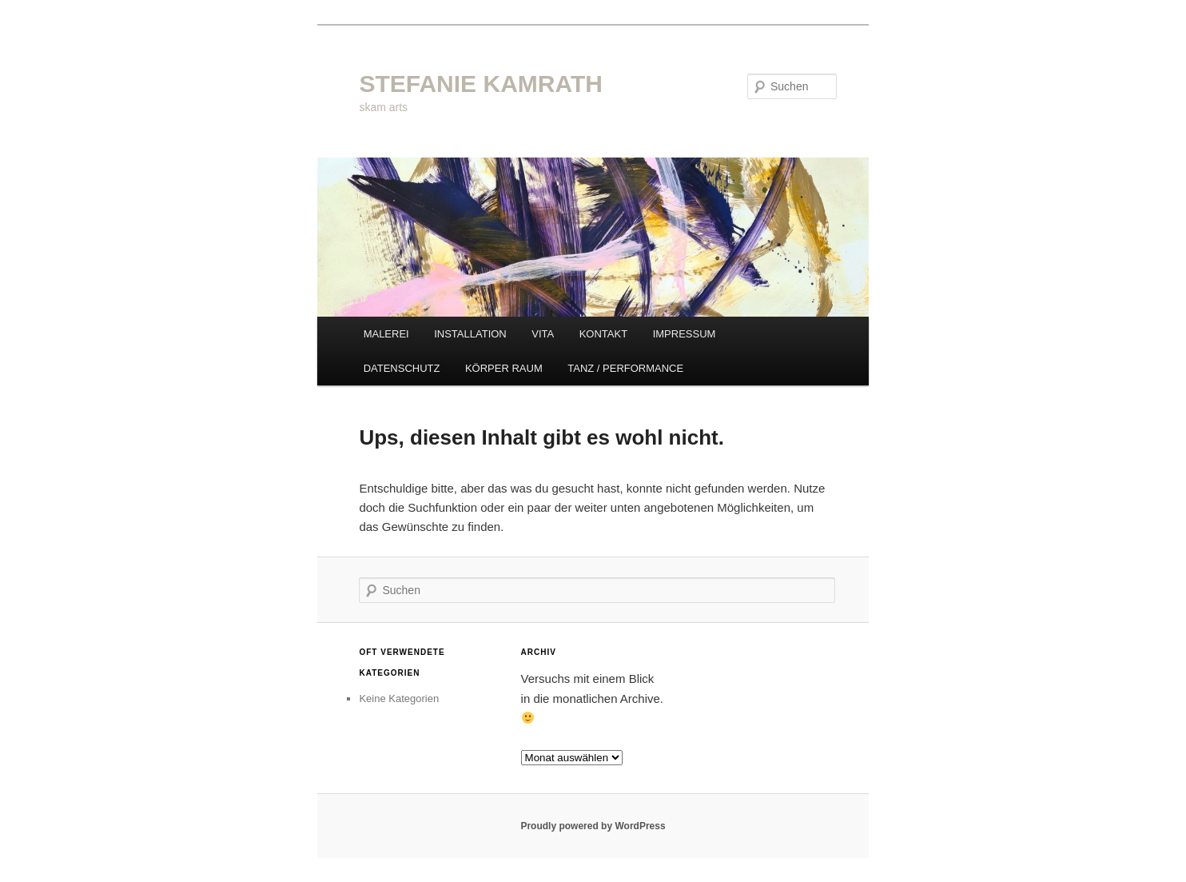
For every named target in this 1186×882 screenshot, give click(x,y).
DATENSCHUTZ (402, 368)
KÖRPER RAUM (504, 368)
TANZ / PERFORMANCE (625, 368)
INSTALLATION (470, 334)
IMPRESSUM (684, 334)
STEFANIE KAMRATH (480, 83)
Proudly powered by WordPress (592, 826)
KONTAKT (603, 334)
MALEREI (386, 334)
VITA (542, 334)
